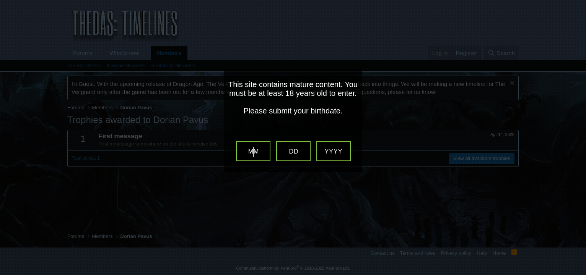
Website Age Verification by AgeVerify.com (576, 273)
